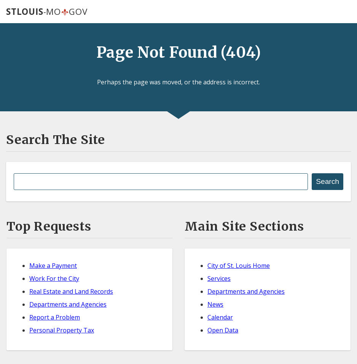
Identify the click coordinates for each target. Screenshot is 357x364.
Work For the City (54, 278)
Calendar (220, 317)
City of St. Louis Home (238, 265)
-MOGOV (46, 11)
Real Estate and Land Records (71, 291)
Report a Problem (54, 317)
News (215, 304)
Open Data (222, 330)
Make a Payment (53, 265)
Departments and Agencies (68, 304)
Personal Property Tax (61, 330)
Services (219, 278)
